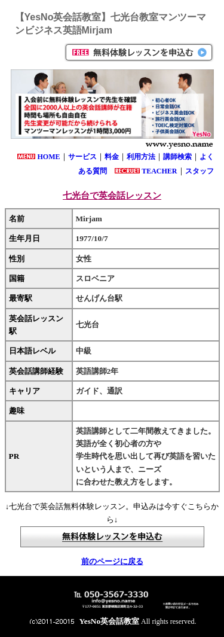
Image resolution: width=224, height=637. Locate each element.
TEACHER (159, 171)
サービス (82, 157)
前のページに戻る (112, 561)
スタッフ (199, 171)
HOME (49, 157)
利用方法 (141, 157)
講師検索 (177, 157)
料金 (112, 157)
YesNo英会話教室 (109, 621)
